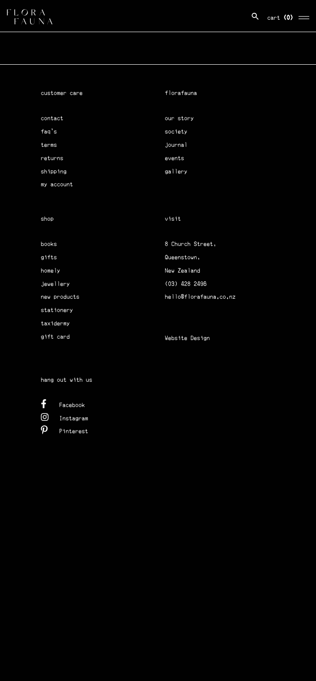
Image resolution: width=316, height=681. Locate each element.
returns (52, 158)
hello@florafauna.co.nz (200, 297)
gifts (49, 257)
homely (50, 271)
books (49, 244)
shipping (54, 171)
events (174, 158)
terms (49, 145)
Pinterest (64, 429)
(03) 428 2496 (186, 284)
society (176, 131)
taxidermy (55, 323)
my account (57, 184)
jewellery (55, 284)
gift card (55, 337)
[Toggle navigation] (304, 16)
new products (60, 297)
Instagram (64, 417)
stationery (57, 310)
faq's (49, 131)
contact (52, 118)
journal (176, 145)
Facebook (63, 403)
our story (179, 118)
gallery (176, 171)
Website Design (187, 338)
